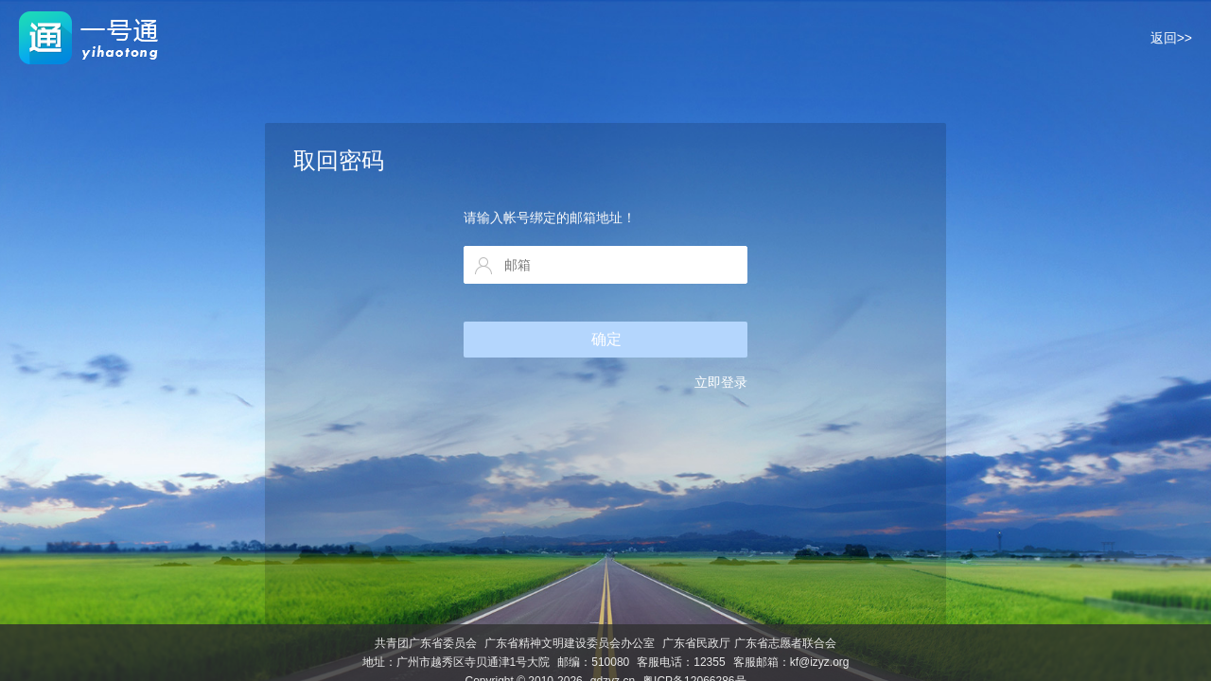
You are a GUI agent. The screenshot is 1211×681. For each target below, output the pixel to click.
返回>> (1171, 37)
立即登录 (720, 382)
